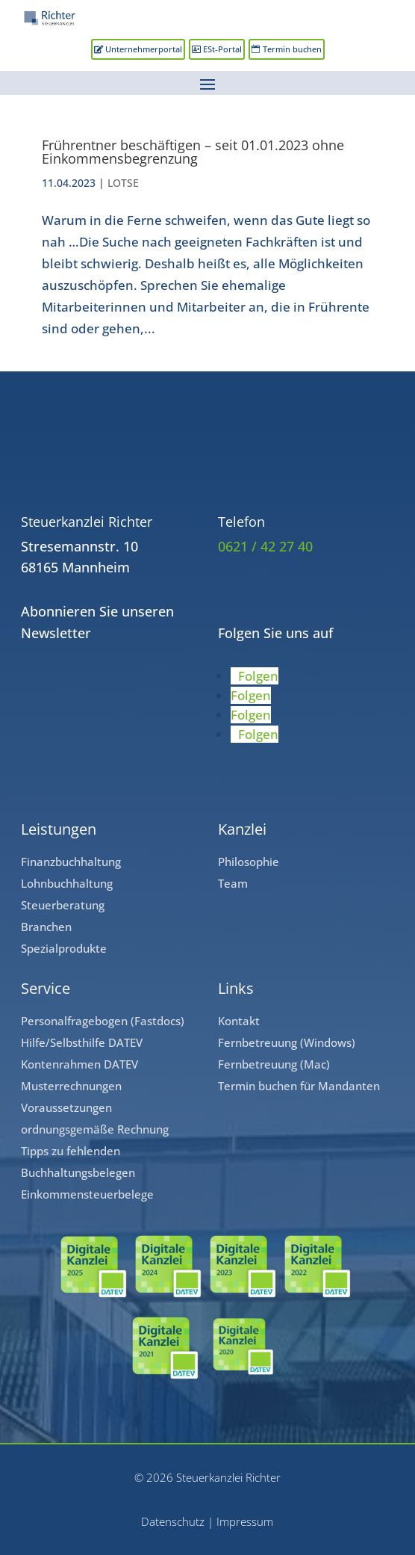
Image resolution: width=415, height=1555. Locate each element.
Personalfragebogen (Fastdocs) (102, 1020)
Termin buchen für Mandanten (299, 1085)
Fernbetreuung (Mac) (274, 1064)
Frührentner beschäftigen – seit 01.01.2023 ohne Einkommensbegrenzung (193, 151)
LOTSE (123, 183)
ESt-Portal (222, 49)
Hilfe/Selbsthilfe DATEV (82, 1042)
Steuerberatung (62, 904)
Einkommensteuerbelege (87, 1194)
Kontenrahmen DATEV (79, 1064)
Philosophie (248, 861)
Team (233, 883)
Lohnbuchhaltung (67, 883)
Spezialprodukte (64, 948)
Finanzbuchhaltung (71, 861)
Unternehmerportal (143, 49)
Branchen (46, 926)
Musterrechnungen (71, 1085)
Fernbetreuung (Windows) (286, 1042)
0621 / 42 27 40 (265, 546)
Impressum (244, 1521)
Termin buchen (292, 49)
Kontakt (239, 1020)
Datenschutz (173, 1521)
